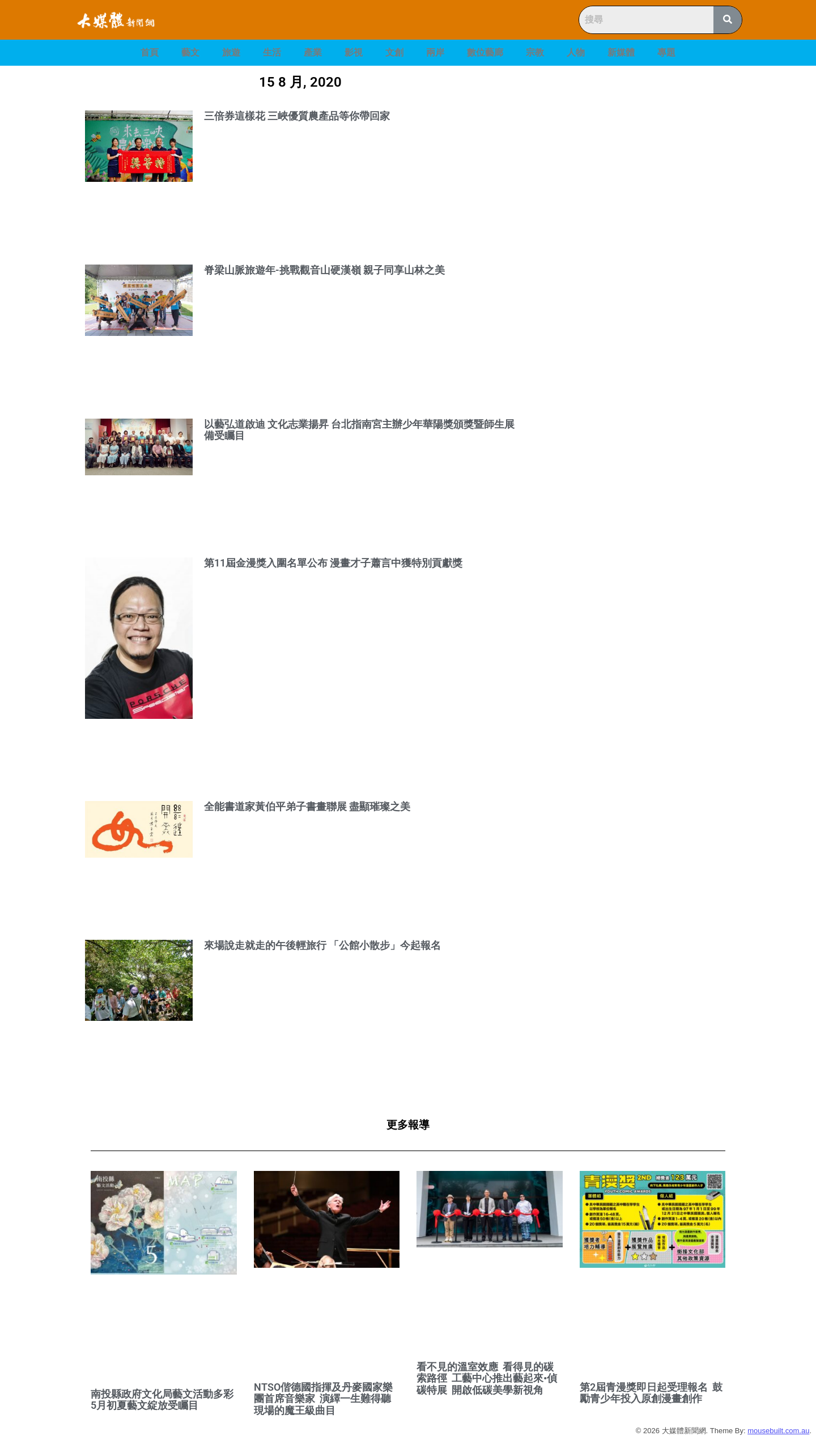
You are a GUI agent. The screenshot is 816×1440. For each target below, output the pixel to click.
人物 (576, 52)
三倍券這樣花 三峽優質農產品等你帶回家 (297, 116)
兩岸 (435, 52)
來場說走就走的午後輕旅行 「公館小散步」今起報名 (322, 945)
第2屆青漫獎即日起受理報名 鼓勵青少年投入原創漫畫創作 (651, 1393)
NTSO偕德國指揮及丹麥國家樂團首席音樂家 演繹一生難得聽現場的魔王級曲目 (323, 1398)
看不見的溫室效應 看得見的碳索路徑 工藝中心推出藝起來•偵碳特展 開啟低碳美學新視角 (486, 1378)
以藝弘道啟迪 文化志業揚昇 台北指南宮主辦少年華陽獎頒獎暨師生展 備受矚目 (359, 430)
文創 (394, 52)
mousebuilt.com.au (778, 1430)
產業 (313, 52)
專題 (666, 52)
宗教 (535, 52)
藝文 (190, 52)
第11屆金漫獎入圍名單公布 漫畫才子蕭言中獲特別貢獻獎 (333, 563)
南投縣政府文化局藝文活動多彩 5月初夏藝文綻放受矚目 (163, 1400)
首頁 (150, 52)
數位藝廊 (485, 52)
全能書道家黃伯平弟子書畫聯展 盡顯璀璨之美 (307, 806)
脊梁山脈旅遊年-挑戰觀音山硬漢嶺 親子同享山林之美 (324, 270)
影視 (354, 52)
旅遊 (231, 52)
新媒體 (621, 52)
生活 (272, 52)
